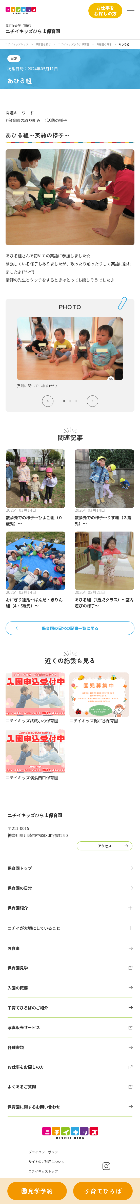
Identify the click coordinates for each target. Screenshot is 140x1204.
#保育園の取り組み (23, 120)
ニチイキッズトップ (16, 44)
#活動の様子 (55, 120)
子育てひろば (103, 1191)
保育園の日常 (104, 44)
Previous (47, 401)
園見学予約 (37, 1191)
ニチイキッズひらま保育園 (74, 44)
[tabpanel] (70, 353)
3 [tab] (76, 401)
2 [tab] (70, 401)
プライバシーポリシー (44, 1152)
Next (92, 401)
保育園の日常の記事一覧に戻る (70, 628)
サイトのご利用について (46, 1161)
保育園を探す (43, 44)
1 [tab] (64, 401)
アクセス (105, 845)
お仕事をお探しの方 (105, 10)
